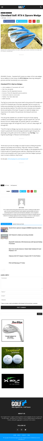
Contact (24, 435)
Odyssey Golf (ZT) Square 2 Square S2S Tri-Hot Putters (24, 256)
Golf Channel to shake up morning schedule (21, 235)
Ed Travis (4, 17)
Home (2, 10)
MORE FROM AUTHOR (18, 224)
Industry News (8, 12)
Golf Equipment (14, 185)
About (18, 435)
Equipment (3, 12)
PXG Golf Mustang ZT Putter (17, 263)
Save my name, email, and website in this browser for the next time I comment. (20, 303)
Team (28, 435)
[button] (41, 7)
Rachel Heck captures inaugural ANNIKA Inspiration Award (25, 228)
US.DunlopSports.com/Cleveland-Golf (18, 159)
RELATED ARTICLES (6, 224)
